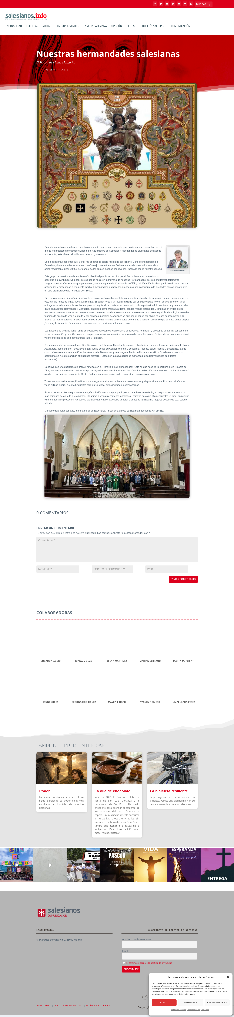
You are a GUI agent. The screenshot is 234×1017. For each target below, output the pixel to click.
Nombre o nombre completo (136, 941)
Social (47, 28)
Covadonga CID (51, 662)
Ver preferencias (217, 1002)
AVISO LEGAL (43, 1007)
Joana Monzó (84, 662)
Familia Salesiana (95, 28)
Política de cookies (178, 1009)
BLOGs (131, 28)
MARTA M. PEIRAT (183, 662)
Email (125, 953)
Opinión (116, 28)
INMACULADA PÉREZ (183, 704)
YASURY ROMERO (150, 704)
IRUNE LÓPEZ (50, 704)
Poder (44, 793)
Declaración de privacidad (198, 1009)
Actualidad (14, 28)
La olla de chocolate (112, 793)
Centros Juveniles (67, 28)
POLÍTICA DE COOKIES (98, 1007)
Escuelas (32, 28)
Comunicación (180, 28)
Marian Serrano (150, 662)
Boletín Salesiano (154, 28)
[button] (228, 977)
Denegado (190, 1002)
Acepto (164, 1002)
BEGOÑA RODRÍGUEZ (84, 704)
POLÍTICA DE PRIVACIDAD (68, 1007)
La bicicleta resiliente (169, 793)
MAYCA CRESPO (117, 704)
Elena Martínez (117, 662)
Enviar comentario (183, 581)
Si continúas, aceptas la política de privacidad (149, 965)
